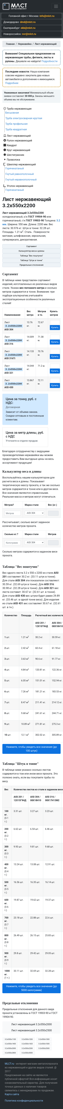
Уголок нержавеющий (20, 185)
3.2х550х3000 (27, 1053)
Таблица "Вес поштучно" (31, 256)
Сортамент (31, 246)
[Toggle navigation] (56, 6)
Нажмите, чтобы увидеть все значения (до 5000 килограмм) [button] (31, 988)
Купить (55, 327)
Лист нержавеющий (19, 135)
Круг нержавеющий (18, 150)
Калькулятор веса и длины (31, 251)
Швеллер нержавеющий (21, 164)
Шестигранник (15, 154)
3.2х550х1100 (10, 1039)
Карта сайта (12, 1094)
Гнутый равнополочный (19, 174)
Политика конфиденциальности (24, 1100)
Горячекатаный (14, 168)
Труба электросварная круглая (23, 118)
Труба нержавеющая (19, 108)
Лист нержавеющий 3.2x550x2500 (31, 1030)
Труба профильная (16, 123)
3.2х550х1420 (27, 1044)
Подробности (49, 61)
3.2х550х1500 (43, 1044)
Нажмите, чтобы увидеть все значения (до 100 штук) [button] (31, 748)
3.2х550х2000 (10, 1048)
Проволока (13, 159)
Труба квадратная (16, 129)
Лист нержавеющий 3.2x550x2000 (31, 1024)
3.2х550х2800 (10, 1053)
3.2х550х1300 (43, 1039)
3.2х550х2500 (43, 1048)
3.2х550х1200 (27, 1039)
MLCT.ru (9, 1063)
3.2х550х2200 (27, 1048)
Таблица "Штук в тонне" (31, 260)
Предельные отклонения (31, 265)
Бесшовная (12, 112)
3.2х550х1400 (10, 1044)
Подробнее (11, 83)
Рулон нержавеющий (19, 140)
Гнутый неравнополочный (21, 179)
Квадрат (12, 145)
